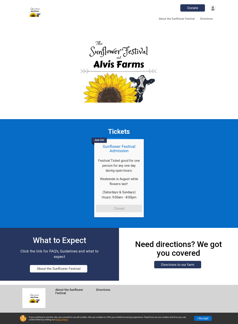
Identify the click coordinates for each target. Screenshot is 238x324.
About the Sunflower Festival (177, 18)
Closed (119, 208)
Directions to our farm (177, 267)
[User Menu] (213, 8)
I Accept (203, 318)
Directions (206, 18)
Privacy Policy (61, 319)
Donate (192, 8)
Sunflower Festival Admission (119, 148)
